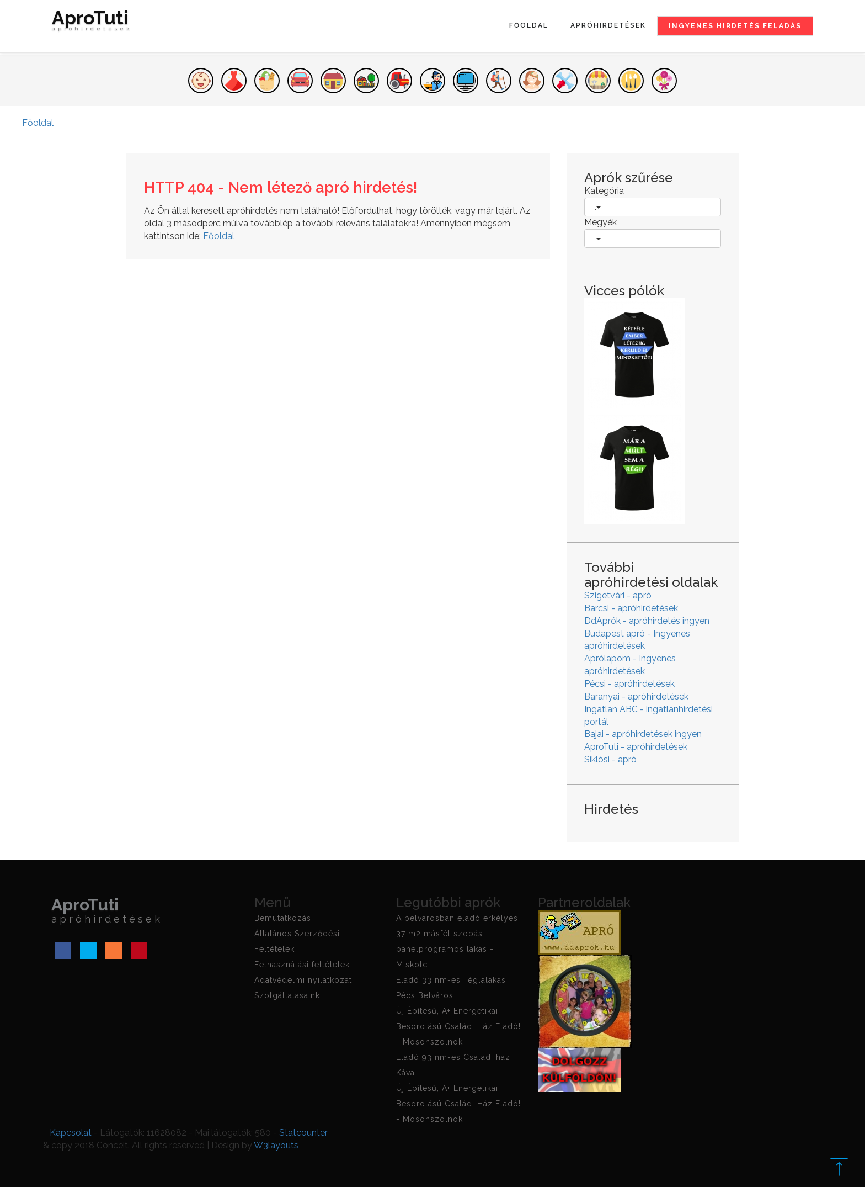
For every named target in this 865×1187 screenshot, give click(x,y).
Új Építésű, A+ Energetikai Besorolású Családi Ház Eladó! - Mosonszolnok (458, 1026)
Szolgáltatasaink (287, 995)
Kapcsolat (71, 1132)
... (596, 207)
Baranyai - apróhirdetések (636, 696)
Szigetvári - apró (618, 595)
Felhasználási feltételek (302, 964)
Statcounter (303, 1132)
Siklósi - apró (610, 759)
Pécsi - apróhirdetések (629, 684)
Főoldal (528, 25)
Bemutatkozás (282, 918)
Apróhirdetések (608, 25)
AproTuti (92, 23)
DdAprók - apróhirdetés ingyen (646, 621)
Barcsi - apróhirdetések (631, 608)
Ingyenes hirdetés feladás (735, 26)
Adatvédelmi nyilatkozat (303, 980)
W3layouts (276, 1145)
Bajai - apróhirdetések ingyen (643, 734)
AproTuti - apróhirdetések (635, 746)
